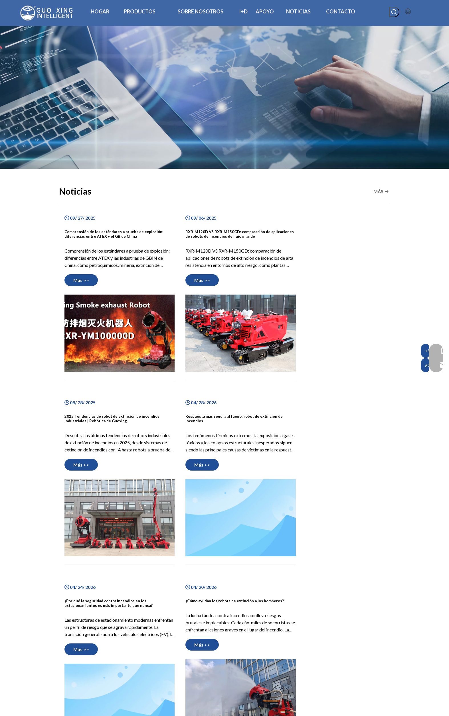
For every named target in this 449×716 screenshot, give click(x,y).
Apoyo (148, 676)
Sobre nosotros (156, 660)
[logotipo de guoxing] (82, 634)
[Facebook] (60, 680)
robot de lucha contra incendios (257, 653)
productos (151, 652)
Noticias (150, 683)
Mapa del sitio (309, 709)
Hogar (148, 645)
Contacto (151, 691)
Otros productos (243, 661)
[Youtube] (88, 680)
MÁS (378, 191)
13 (245, 587)
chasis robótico (241, 645)
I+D (145, 668)
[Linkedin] (74, 680)
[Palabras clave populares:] (394, 12)
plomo (354, 709)
